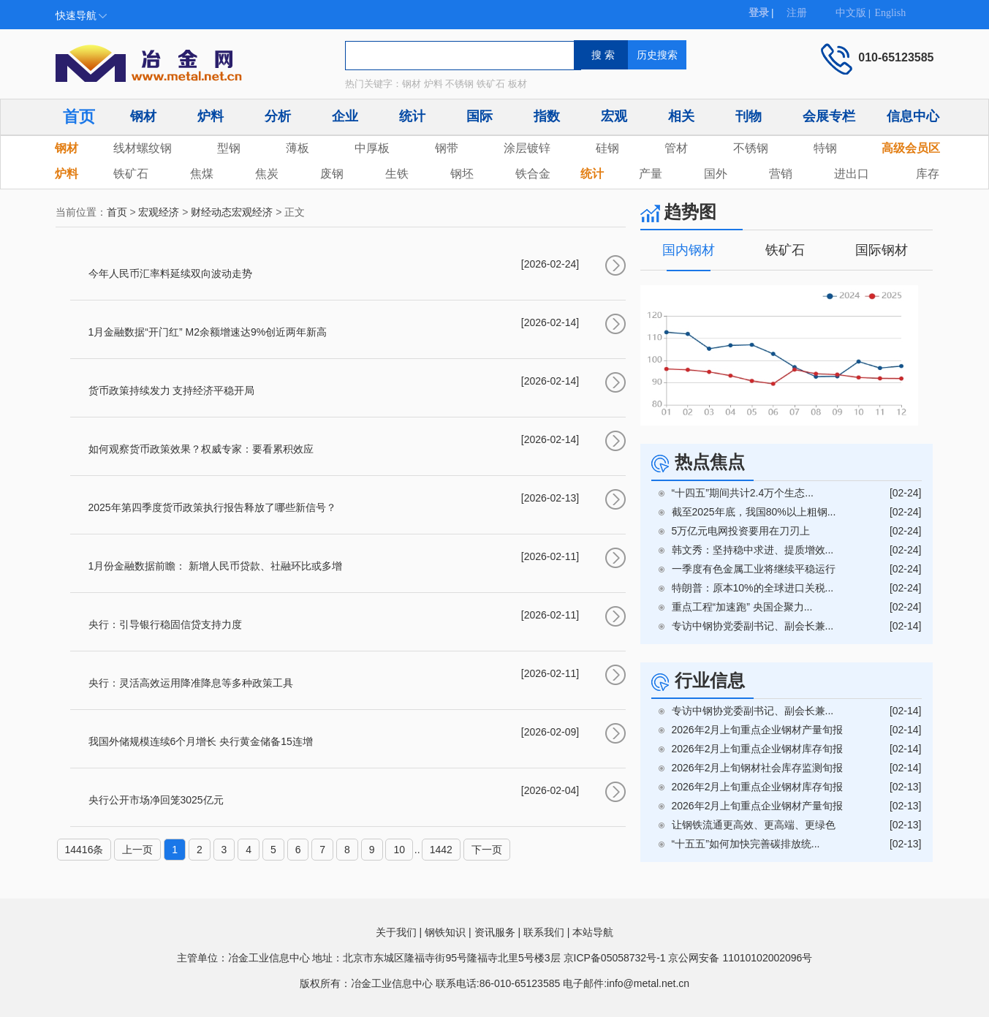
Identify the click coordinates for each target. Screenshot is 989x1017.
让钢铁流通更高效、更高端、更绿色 (753, 825)
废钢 (332, 173)
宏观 (614, 116)
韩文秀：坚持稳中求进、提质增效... (753, 550)
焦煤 (201, 173)
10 (399, 849)
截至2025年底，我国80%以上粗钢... (754, 512)
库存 (927, 173)
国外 (715, 173)
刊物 (748, 116)
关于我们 (396, 932)
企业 (345, 116)
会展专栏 (829, 116)
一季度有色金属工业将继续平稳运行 (753, 569)
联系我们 (543, 932)
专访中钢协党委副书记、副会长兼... (753, 626)
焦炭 (266, 173)
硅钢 (607, 148)
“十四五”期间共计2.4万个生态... (743, 493)
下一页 (486, 849)
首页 (79, 116)
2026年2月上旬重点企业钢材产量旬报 (758, 730)
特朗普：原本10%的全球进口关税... (753, 588)
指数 (547, 116)
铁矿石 (130, 173)
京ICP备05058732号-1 (615, 958)
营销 (780, 173)
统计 (412, 116)
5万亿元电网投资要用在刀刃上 (741, 531)
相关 (681, 116)
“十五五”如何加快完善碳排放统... (746, 844)
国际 (479, 116)
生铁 (397, 173)
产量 (650, 173)
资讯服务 (494, 932)
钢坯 (462, 173)
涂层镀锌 (527, 148)
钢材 (143, 116)
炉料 (210, 116)
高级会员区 (911, 148)
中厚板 (372, 148)
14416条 (84, 849)
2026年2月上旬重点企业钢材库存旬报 (758, 749)
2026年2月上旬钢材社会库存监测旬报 (758, 768)
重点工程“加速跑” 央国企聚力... (742, 607)
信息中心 (913, 116)
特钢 (825, 148)
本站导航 (592, 932)
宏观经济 (158, 212)
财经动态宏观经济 (232, 212)
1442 (441, 849)
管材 (676, 148)
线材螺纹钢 (142, 148)
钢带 (446, 148)
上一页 (137, 849)
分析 (278, 116)
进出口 (851, 173)
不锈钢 (750, 148)
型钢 (228, 148)
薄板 (297, 148)
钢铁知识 (445, 932)
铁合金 (532, 173)
